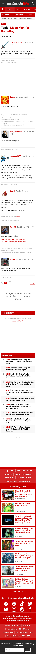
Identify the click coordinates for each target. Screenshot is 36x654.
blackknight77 (15, 156)
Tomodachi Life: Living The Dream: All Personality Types (18, 369)
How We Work (27, 471)
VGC (31, 632)
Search (30, 14)
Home (4, 18)
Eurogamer (24, 632)
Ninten (12, 97)
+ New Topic (19, 14)
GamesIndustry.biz (13, 636)
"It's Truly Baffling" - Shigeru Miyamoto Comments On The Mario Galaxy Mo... (18, 429)
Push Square (16, 625)
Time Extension (12, 629)
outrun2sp (13, 259)
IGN (17, 632)
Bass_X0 (13, 227)
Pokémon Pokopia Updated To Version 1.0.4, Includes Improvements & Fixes (20, 392)
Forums (5, 15)
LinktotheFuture (16, 42)
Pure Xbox (26, 625)
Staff (18, 471)
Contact (17, 474)
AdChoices (28, 618)
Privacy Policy (26, 474)
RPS (28, 636)
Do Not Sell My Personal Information (18, 620)
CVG (23, 636)
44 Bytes (22, 618)
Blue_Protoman (16, 132)
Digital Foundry (24, 629)
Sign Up (21, 321)
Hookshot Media (16, 616)
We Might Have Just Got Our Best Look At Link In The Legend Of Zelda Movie (20, 384)
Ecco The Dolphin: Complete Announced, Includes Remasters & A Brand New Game (18, 406)
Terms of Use (9, 478)
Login (14, 321)
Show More (18, 592)
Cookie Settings (11, 481)
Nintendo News (8, 632)
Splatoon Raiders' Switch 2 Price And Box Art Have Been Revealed (19, 414)
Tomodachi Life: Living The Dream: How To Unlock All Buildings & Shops (19, 361)
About (12, 471)
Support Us (8, 474)
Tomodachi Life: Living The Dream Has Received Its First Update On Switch (19, 421)
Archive (28, 478)
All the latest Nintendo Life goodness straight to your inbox (18, 645)
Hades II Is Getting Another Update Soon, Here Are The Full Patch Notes (19, 376)
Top (6, 471)
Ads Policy (20, 478)
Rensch (12, 191)
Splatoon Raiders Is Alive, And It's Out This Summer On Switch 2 (20, 399)
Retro (15, 18)
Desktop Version (24, 481)
